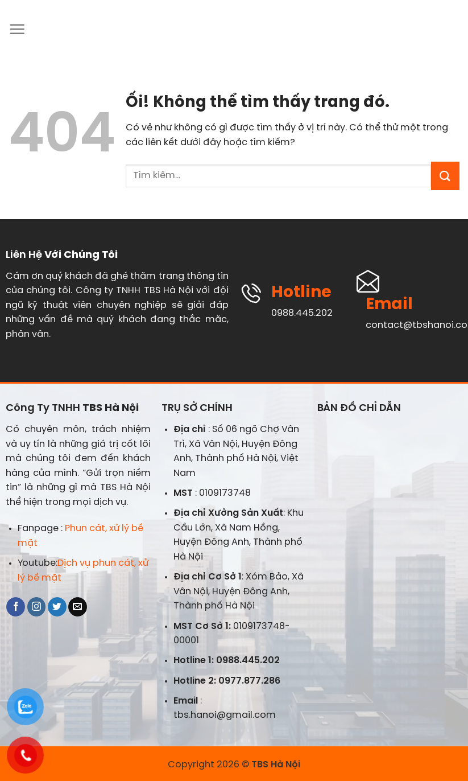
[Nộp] (445, 176)
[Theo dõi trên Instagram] (36, 606)
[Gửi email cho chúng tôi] (77, 606)
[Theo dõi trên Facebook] (15, 606)
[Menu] (17, 29)
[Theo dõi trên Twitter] (57, 606)
